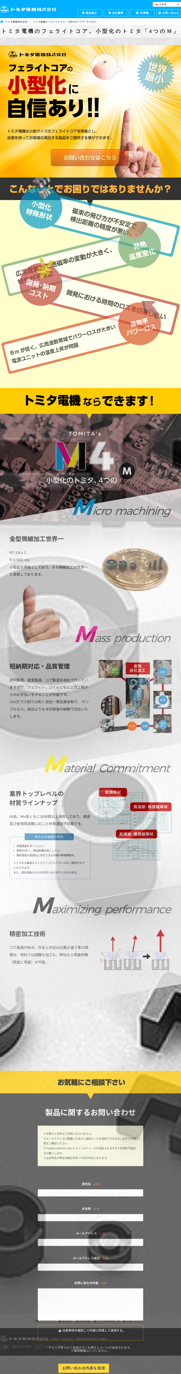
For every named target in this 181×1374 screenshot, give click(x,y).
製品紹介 (91, 13)
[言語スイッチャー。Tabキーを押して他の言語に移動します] (167, 4)
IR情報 (144, 13)
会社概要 (117, 13)
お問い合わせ (170, 13)
